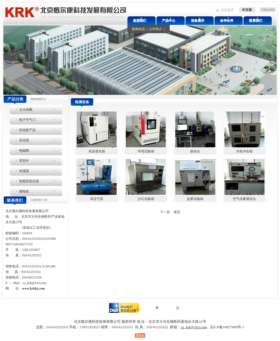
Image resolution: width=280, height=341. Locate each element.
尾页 (177, 212)
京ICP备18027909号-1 (227, 327)
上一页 (151, 212)
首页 (139, 212)
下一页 (165, 212)
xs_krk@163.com (34, 283)
